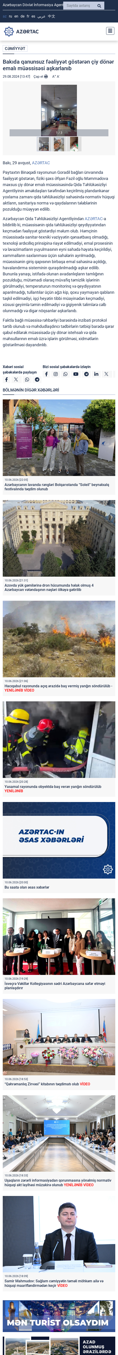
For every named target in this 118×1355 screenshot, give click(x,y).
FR (28, 16)
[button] (59, 110)
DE (22, 16)
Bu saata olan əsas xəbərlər (27, 887)
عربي (41, 16)
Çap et (41, 77)
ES (33, 16)
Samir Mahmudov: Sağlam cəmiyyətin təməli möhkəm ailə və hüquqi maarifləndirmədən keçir (54, 1283)
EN (16, 16)
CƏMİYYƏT (15, 48)
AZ (5, 16)
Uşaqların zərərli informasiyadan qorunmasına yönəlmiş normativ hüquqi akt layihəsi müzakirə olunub (58, 1182)
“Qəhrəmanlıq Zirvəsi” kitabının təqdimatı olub (47, 1084)
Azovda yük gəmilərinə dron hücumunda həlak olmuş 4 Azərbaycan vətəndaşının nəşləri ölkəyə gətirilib (49, 587)
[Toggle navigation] (109, 30)
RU (10, 16)
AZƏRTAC (41, 162)
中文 (51, 16)
